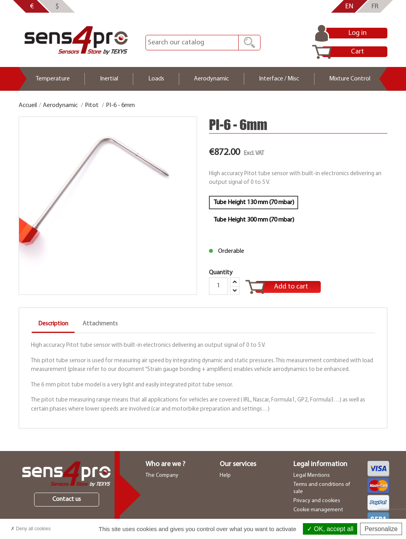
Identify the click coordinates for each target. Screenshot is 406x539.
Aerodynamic (60, 105)
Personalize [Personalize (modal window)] (381, 529)
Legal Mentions (311, 475)
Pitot (92, 105)
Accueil (28, 105)
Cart (357, 51)
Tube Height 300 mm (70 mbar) (253, 220)
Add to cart (291, 287)
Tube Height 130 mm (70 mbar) (253, 202)
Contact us (66, 499)
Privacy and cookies (316, 501)
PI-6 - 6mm (120, 105)
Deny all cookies (31, 528)
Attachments (100, 324)
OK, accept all (330, 529)
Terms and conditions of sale (321, 488)
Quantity (224, 282)
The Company (162, 475)
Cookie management (318, 510)
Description (53, 324)
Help (225, 475)
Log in (358, 33)
